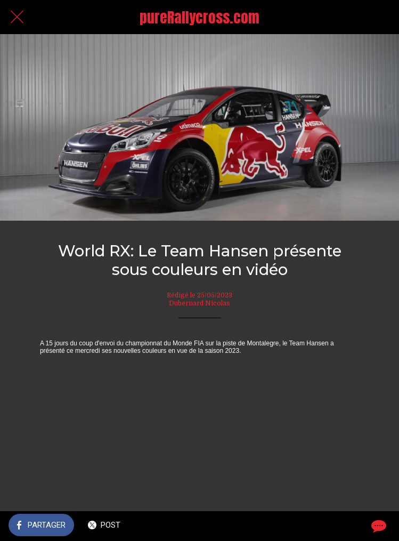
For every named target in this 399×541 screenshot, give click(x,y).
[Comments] (377, 526)
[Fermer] (17, 17)
